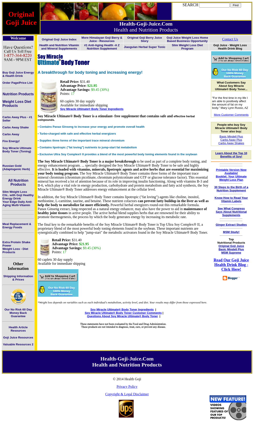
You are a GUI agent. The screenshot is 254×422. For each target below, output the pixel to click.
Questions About (99, 316)
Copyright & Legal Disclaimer (127, 394)
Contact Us (230, 39)
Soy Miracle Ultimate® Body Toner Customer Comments (123, 313)
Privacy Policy (127, 386)
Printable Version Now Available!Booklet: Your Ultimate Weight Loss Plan (231, 174)
